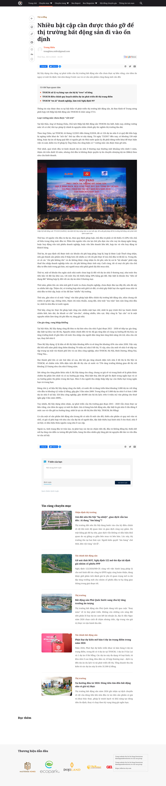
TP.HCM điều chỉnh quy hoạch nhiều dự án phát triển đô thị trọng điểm (77, 96)
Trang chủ (32, 3)
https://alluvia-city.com (123, 768)
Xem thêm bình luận (50, 491)
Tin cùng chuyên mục (56, 506)
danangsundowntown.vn (123, 758)
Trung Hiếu (49, 47)
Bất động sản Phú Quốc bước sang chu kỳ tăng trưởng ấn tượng (100, 601)
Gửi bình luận (122, 483)
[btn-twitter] (130, 66)
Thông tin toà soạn (126, 3)
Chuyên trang (62, 3)
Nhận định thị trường (85, 512)
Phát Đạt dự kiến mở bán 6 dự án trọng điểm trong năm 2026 (103, 641)
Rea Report (75, 3)
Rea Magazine (90, 3)
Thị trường (42, 17)
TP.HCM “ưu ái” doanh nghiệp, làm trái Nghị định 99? (68, 100)
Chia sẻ (43, 66)
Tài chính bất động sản (86, 555)
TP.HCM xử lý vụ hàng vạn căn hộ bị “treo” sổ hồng (67, 92)
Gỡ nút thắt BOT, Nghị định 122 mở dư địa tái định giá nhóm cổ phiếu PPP (102, 562)
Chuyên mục (45, 3)
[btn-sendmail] (134, 66)
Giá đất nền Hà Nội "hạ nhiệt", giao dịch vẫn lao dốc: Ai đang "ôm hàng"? (101, 518)
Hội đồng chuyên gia (108, 3)
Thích (53, 66)
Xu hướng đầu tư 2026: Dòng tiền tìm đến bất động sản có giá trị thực (103, 684)
